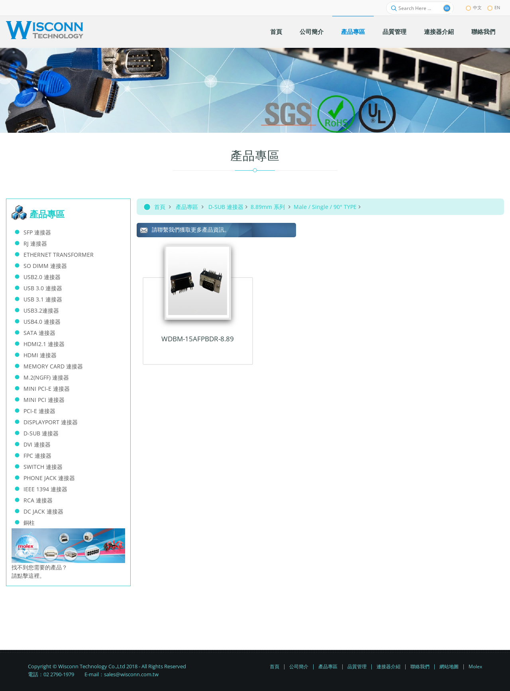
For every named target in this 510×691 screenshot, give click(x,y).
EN (493, 7)
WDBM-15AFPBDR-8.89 (197, 338)
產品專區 (187, 207)
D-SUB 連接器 (225, 207)
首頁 (159, 207)
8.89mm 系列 (268, 207)
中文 (474, 7)
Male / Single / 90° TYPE (325, 207)
